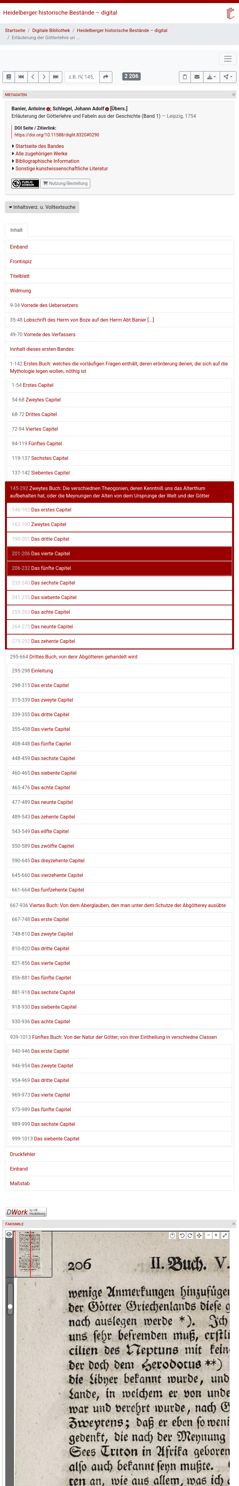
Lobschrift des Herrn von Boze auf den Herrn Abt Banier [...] (82, 320)
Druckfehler (22, 1154)
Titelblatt (20, 276)
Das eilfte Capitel (40, 831)
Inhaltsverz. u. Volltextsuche (42, 207)
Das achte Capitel (41, 612)
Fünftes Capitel (37, 444)
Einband (19, 247)
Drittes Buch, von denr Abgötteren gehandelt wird (73, 657)
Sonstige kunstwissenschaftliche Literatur (62, 169)
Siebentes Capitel (41, 473)
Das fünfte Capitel (41, 568)
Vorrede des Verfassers (43, 334)
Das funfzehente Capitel (48, 890)
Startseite (15, 30)
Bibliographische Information (47, 161)
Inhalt (16, 230)
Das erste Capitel (40, 685)
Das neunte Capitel (42, 627)
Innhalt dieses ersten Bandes (42, 349)
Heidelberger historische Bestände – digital (60, 12)
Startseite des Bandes (40, 146)
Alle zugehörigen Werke (42, 154)
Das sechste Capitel (43, 583)
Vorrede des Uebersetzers (44, 305)
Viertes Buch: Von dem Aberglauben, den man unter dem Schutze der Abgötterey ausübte (118, 905)
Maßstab (20, 1183)
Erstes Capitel (33, 385)
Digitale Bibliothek (51, 30)
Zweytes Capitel (36, 400)
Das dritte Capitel (40, 539)
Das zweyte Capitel (42, 700)
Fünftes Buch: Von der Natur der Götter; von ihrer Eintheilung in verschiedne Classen (113, 1037)
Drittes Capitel (34, 414)
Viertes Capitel (35, 429)
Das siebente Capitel (44, 597)
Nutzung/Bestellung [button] (65, 183)
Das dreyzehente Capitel (48, 861)
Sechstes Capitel (40, 458)
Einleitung (32, 671)
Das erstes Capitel (41, 510)
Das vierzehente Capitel (47, 875)
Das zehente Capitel (43, 641)
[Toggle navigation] (228, 59)
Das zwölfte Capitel (43, 846)
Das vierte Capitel (41, 554)
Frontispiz (21, 261)
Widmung (20, 291)
